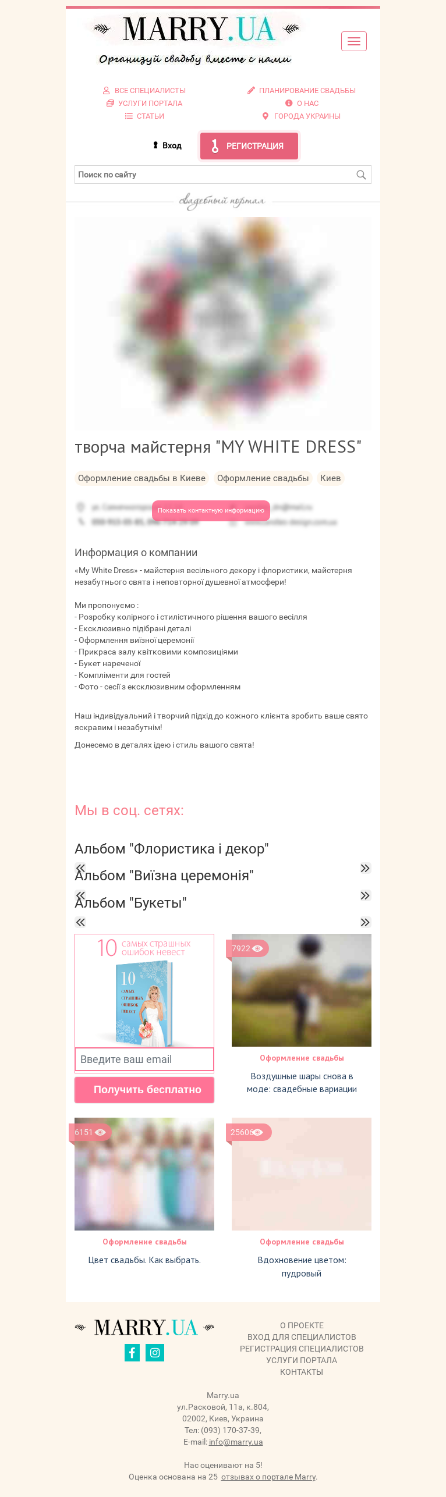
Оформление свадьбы (302, 1057)
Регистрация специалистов (302, 1348)
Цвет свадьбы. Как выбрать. (144, 1259)
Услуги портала (301, 1360)
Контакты (301, 1372)
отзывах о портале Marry (268, 1476)
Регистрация (255, 146)
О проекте (302, 1325)
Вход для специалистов (301, 1337)
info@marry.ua (236, 1441)
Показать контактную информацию (211, 510)
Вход (171, 145)
